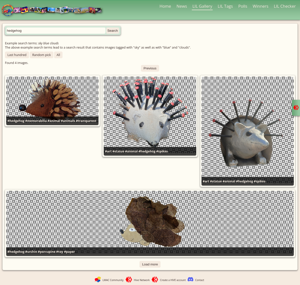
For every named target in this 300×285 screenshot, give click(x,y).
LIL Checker (285, 6)
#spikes (162, 151)
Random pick (41, 55)
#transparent (86, 121)
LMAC (54, 10)
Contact (199, 280)
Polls (242, 6)
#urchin (31, 252)
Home (165, 6)
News (181, 6)
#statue (118, 151)
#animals (68, 121)
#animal (54, 121)
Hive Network (142, 280)
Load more (150, 264)
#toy (59, 252)
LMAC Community (113, 280)
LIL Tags (225, 6)
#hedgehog (15, 121)
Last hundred (17, 55)
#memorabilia (36, 121)
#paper (69, 252)
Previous (150, 68)
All (58, 55)
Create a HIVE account (173, 280)
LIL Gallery (202, 6)
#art (108, 151)
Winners (260, 6)
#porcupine (47, 252)
